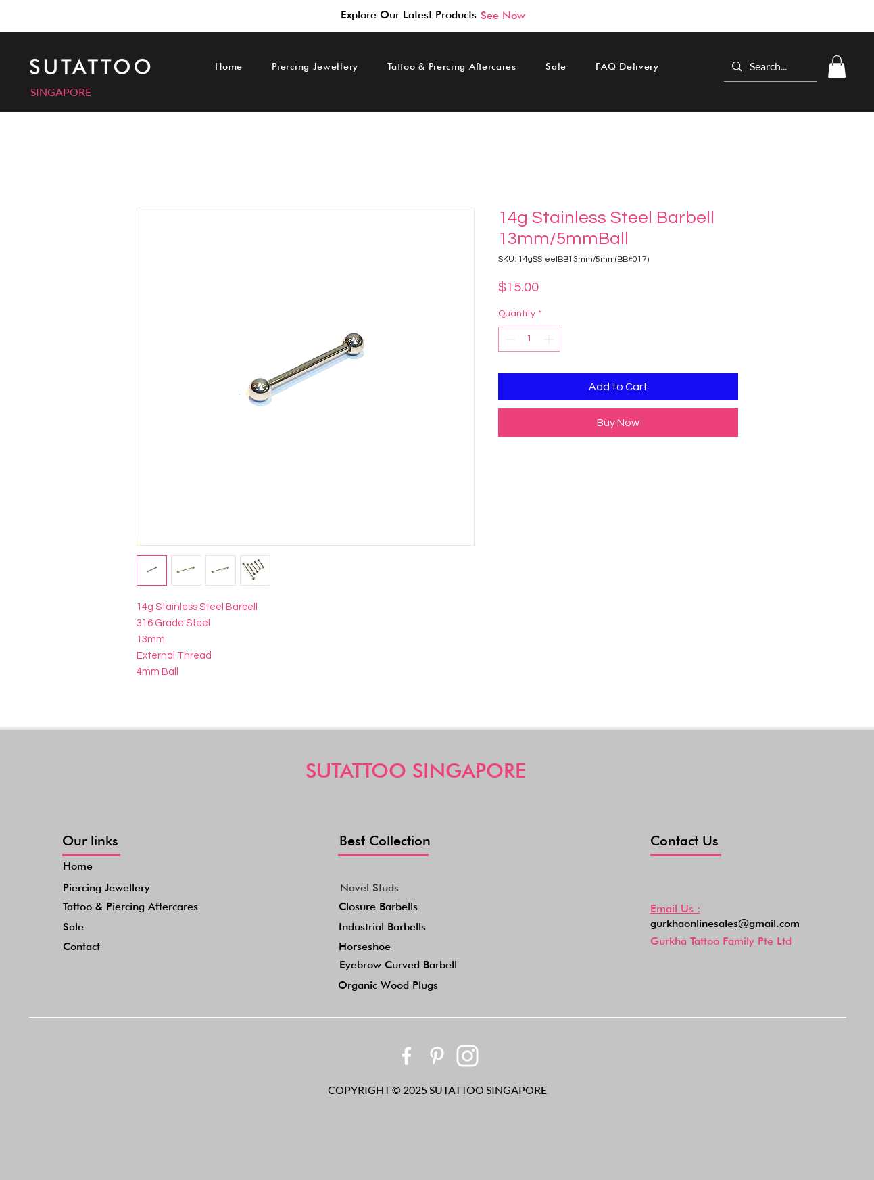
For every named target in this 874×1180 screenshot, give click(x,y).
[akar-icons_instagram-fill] (467, 1056)
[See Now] (503, 15)
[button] (315, 66)
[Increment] (549, 339)
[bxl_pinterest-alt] (437, 1056)
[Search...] (769, 66)
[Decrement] (508, 339)
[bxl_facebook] (406, 1056)
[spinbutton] (529, 339)
